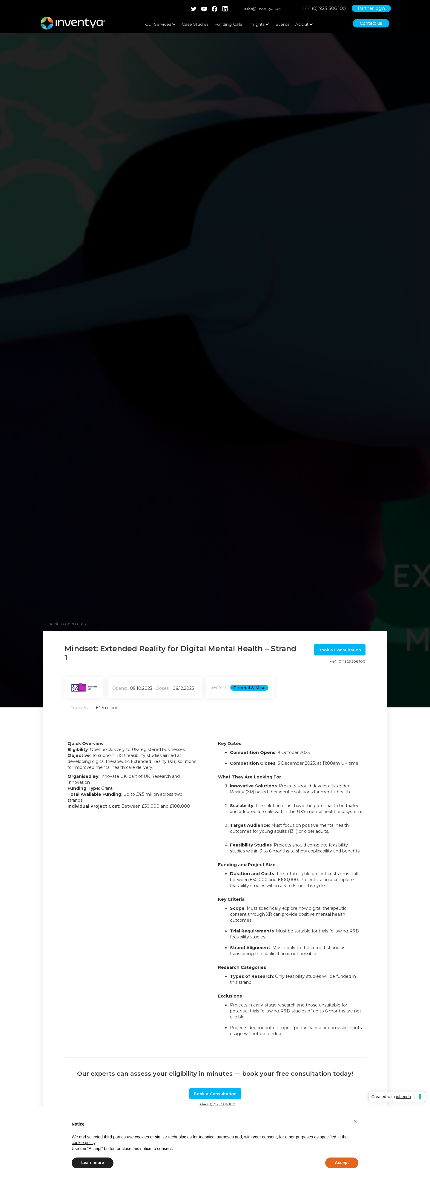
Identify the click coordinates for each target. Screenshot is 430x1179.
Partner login (371, 8)
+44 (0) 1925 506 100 (348, 661)
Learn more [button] (92, 1162)
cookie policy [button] (83, 1142)
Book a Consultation (339, 649)
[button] (355, 1121)
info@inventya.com (264, 8)
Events (282, 24)
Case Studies (195, 24)
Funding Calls (228, 24)
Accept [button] (342, 1162)
